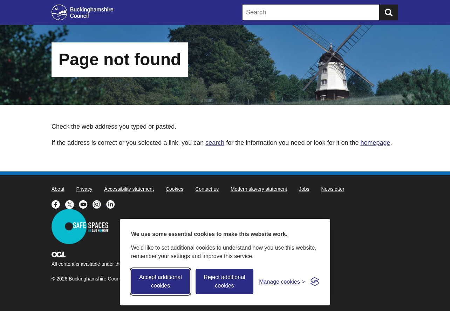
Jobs (304, 189)
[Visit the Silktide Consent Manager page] (315, 281)
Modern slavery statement (259, 189)
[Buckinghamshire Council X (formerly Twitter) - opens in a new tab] (72, 204)
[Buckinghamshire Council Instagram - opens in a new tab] (99, 204)
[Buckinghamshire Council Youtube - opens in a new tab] (86, 204)
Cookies (175, 189)
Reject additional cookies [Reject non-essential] (224, 281)
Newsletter (333, 189)
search (214, 142)
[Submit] (388, 12)
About (58, 189)
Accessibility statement (129, 189)
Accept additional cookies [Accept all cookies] (160, 281)
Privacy (84, 189)
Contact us (207, 189)
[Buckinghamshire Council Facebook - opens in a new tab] (58, 204)
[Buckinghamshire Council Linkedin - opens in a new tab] (112, 204)
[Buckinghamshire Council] (83, 12)
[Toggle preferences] (282, 281)
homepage (375, 142)
